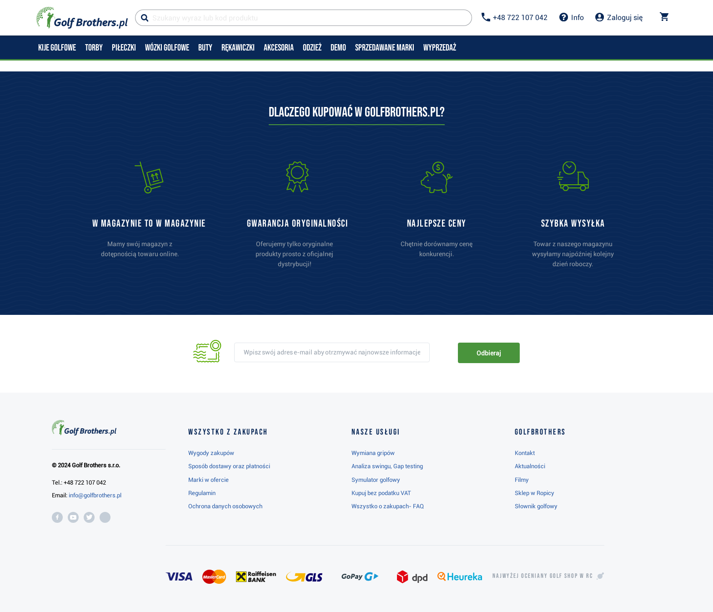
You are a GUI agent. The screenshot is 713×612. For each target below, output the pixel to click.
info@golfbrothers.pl (95, 495)
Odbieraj (489, 353)
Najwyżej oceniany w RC (542, 576)
